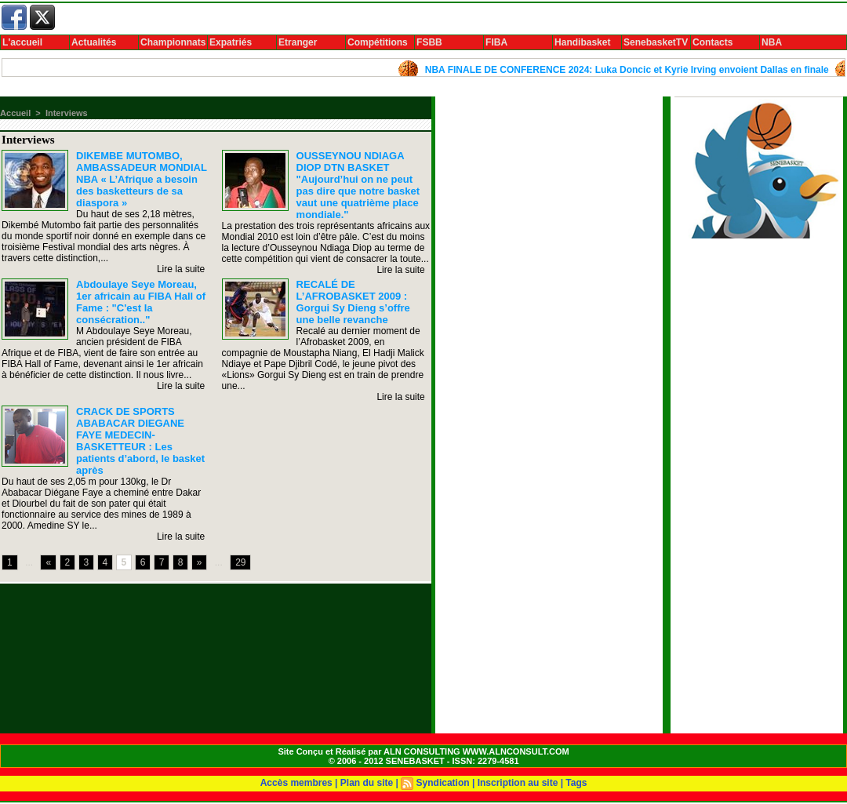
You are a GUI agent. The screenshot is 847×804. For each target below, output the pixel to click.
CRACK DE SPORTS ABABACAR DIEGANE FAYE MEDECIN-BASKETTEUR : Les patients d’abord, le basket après (140, 441)
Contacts (712, 42)
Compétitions (377, 42)
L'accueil (22, 42)
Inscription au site (518, 782)
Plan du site (366, 782)
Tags (576, 782)
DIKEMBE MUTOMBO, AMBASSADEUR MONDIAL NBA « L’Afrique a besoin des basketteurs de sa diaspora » (141, 179)
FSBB (429, 42)
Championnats (172, 42)
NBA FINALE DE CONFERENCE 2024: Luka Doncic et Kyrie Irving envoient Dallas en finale (632, 69)
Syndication (443, 782)
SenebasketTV (655, 42)
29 (240, 562)
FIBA (496, 42)
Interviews (66, 113)
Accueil (15, 113)
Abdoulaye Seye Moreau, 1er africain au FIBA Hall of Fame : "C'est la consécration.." (140, 302)
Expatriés (230, 42)
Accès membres (296, 782)
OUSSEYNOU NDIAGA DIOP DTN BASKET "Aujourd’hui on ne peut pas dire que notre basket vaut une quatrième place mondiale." (358, 185)
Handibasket (582, 42)
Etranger (297, 42)
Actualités (93, 42)
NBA (772, 42)
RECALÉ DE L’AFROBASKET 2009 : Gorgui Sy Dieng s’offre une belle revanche (353, 302)
